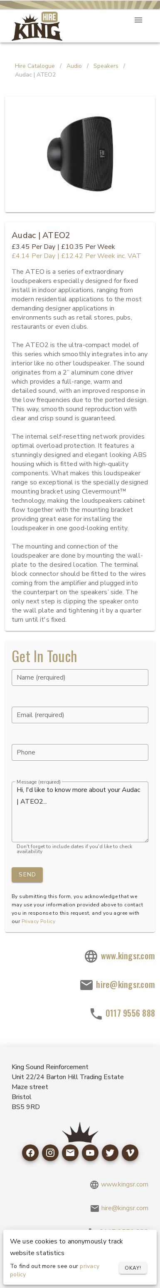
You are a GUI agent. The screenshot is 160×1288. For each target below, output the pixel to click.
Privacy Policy (39, 921)
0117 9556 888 (122, 1014)
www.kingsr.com (119, 956)
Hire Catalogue (35, 66)
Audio (74, 66)
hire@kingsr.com (117, 985)
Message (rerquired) (39, 782)
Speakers (106, 66)
